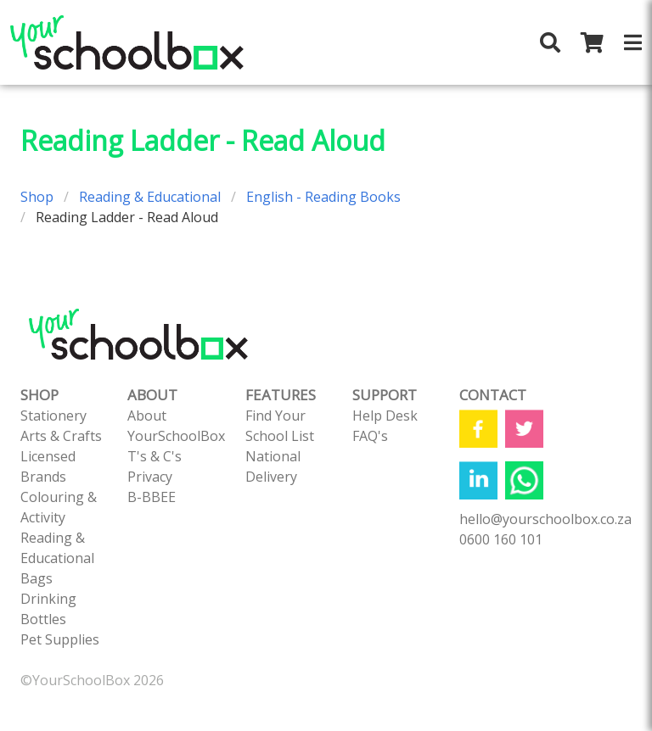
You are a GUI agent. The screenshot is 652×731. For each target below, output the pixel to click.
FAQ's (370, 436)
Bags (36, 578)
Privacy (149, 476)
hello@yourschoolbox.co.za (545, 519)
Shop (36, 196)
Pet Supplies (59, 639)
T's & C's (154, 456)
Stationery (53, 415)
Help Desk (385, 415)
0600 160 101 (500, 539)
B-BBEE (151, 497)
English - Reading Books (323, 196)
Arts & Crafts (61, 436)
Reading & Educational (150, 196)
